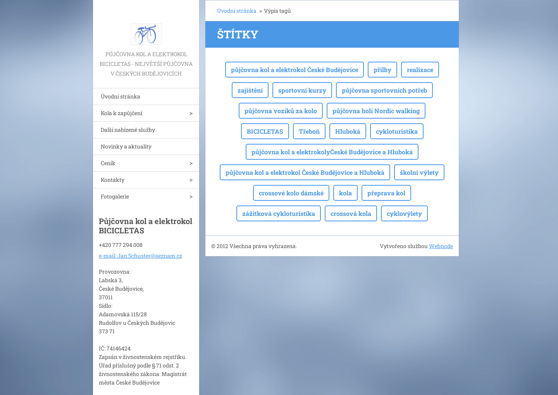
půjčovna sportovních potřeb (384, 90)
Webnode (441, 246)
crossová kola (351, 213)
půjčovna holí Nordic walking (376, 111)
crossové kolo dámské (291, 193)
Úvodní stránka (120, 96)
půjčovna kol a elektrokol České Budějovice (294, 70)
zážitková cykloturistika (278, 213)
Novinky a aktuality (126, 146)
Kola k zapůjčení (121, 113)
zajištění (250, 90)
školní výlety (419, 172)
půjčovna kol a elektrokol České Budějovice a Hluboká (305, 172)
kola (345, 193)
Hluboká (347, 131)
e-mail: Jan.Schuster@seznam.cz (140, 255)
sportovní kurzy (302, 90)
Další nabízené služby (128, 129)
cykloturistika (397, 131)
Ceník (108, 163)
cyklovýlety (404, 213)
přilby (382, 70)
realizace (420, 70)
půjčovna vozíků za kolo (281, 111)
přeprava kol (386, 193)
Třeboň (309, 131)
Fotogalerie (115, 196)
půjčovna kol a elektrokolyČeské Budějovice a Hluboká (332, 152)
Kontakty (112, 179)
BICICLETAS (265, 131)
